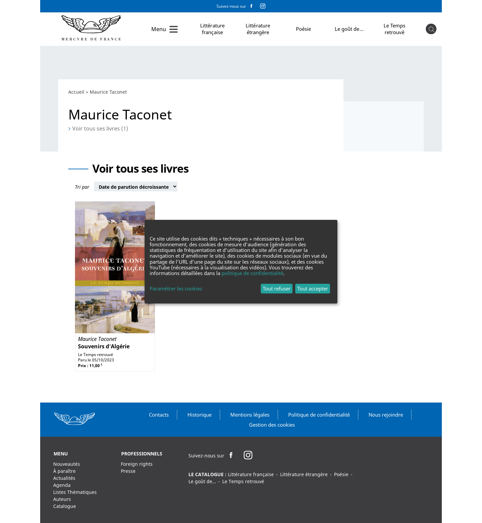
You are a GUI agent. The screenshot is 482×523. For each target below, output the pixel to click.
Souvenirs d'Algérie (104, 346)
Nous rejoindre (386, 414)
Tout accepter (312, 288)
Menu (158, 29)
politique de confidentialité (252, 273)
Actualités (64, 478)
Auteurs (62, 499)
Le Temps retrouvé (395, 28)
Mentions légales (249, 414)
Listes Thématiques (75, 492)
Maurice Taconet (97, 339)
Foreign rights (137, 464)
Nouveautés (66, 464)
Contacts (159, 414)
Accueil (76, 92)
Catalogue (64, 506)
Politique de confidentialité (319, 414)
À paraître (64, 471)
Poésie (303, 29)
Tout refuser (277, 288)
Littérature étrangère (258, 28)
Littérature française (212, 28)
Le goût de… (349, 29)
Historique (199, 414)
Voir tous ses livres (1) (100, 128)
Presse (128, 471)
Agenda (62, 485)
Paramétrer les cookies (176, 288)
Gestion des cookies (272, 424)
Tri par (82, 187)
